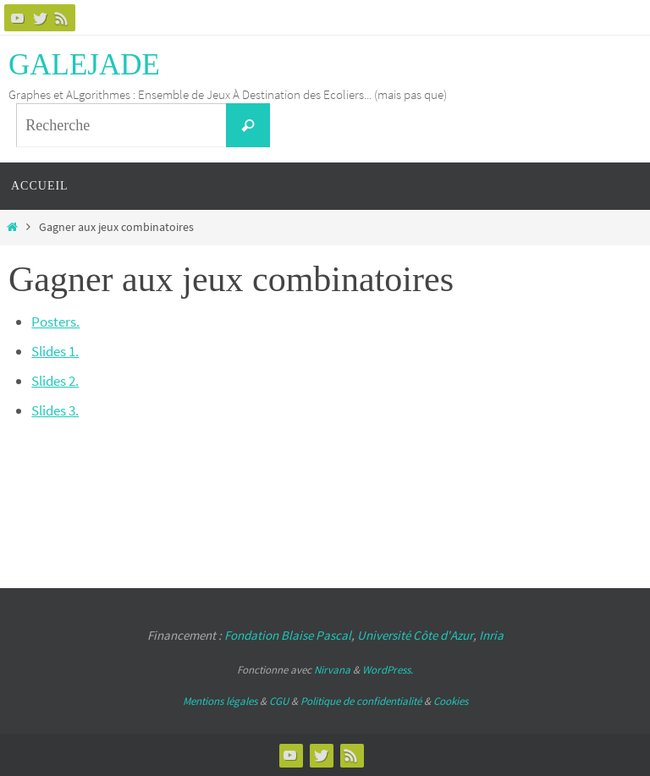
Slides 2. (55, 380)
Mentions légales (220, 701)
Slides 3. (55, 410)
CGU (279, 701)
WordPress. (387, 670)
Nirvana (332, 670)
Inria (491, 635)
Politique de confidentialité (360, 701)
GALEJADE (84, 64)
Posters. (55, 321)
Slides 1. (55, 351)
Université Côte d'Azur (415, 635)
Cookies (450, 701)
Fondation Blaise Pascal (287, 635)
